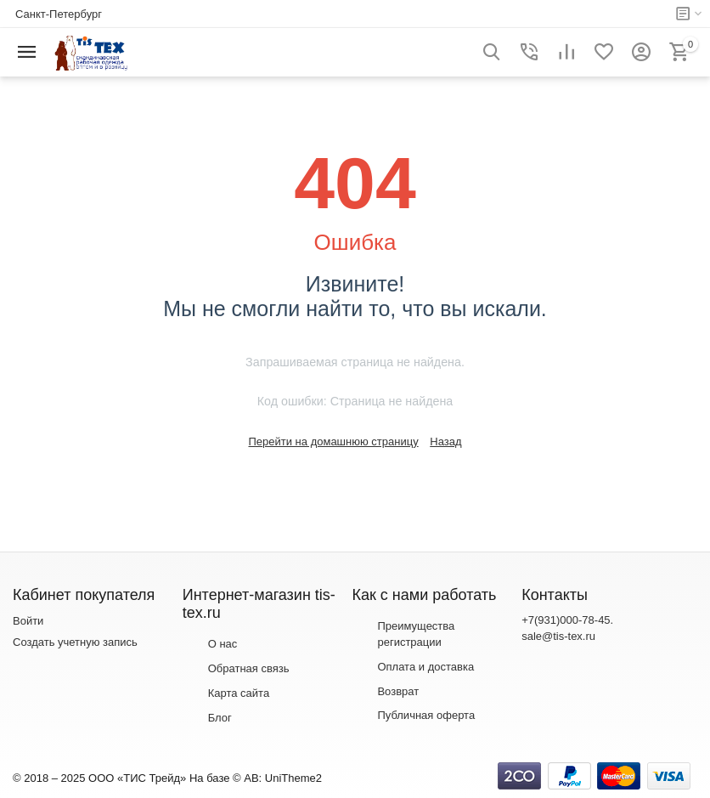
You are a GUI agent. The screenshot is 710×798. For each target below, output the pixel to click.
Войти (28, 620)
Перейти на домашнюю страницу (333, 441)
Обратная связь (249, 668)
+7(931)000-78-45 (565, 620)
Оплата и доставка (425, 666)
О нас (223, 643)
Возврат (398, 691)
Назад (445, 441)
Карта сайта (238, 693)
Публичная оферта (426, 715)
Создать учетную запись (75, 642)
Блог (220, 717)
